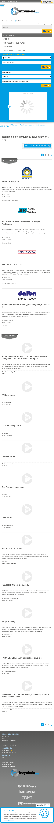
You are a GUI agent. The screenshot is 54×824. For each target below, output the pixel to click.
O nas (13, 21)
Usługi (3, 738)
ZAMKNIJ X (43, 805)
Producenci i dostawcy (8, 741)
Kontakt (18, 21)
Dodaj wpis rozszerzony (9, 752)
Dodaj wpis (7, 750)
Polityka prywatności (8, 762)
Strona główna (6, 21)
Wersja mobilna (6, 764)
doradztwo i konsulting (14, 50)
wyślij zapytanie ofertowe (37, 146)
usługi (6, 39)
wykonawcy (8, 35)
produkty (7, 46)
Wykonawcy (14, 125)
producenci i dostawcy (14, 43)
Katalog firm (4, 125)
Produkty (4, 743)
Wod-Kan (23, 125)
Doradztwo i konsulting (9, 745)
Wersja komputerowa (8, 766)
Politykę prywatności (9, 820)
